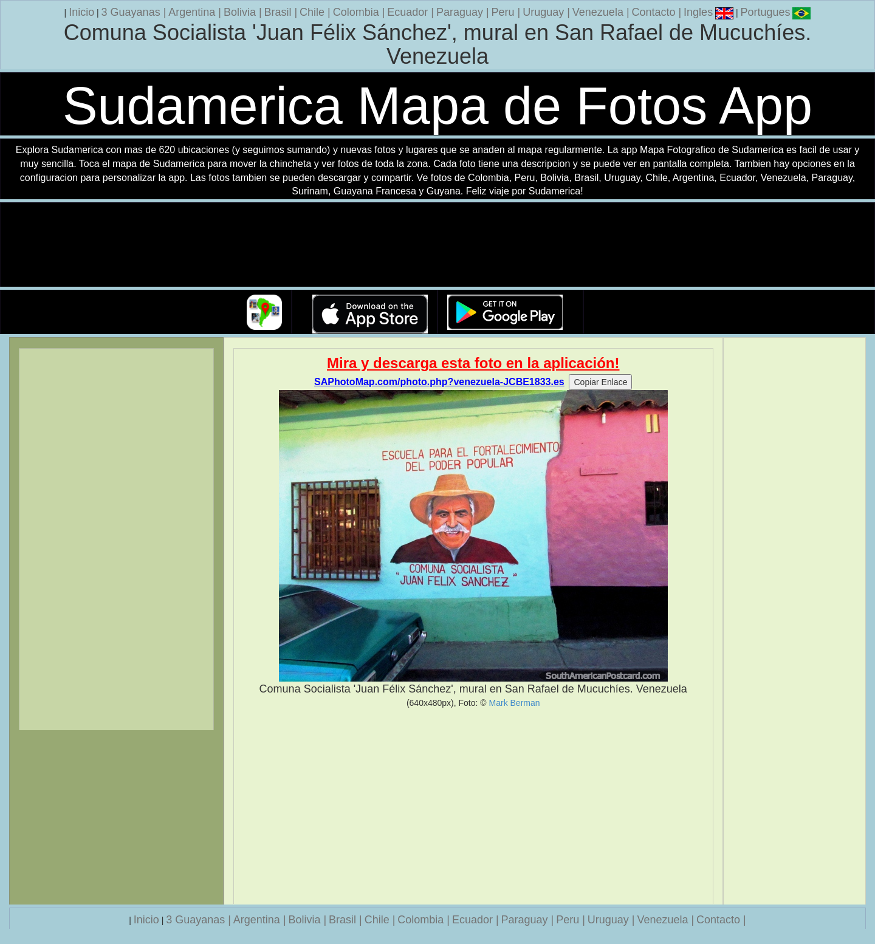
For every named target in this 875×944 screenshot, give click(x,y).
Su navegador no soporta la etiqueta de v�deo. (437, 245)
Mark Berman (514, 703)
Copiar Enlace (600, 382)
